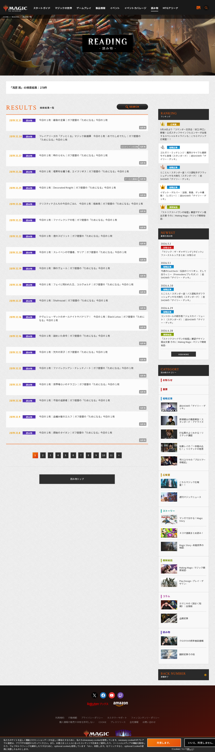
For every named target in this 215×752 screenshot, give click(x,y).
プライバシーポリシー (92, 717)
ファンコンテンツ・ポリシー (145, 717)
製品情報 (100, 8)
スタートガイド (41, 8)
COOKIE (102, 722)
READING (15, 16)
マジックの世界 (63, 8)
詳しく (190, 748)
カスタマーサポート (117, 717)
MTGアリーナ (170, 8)
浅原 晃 (143, 127)
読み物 (154, 8)
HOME (5, 16)
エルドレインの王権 (129, 146)
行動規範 (72, 717)
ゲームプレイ (84, 8)
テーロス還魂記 (131, 179)
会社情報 (134, 722)
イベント (115, 8)
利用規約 (59, 717)
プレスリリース (118, 722)
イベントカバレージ (135, 8)
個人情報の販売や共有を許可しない (76, 722)
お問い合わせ (149, 722)
